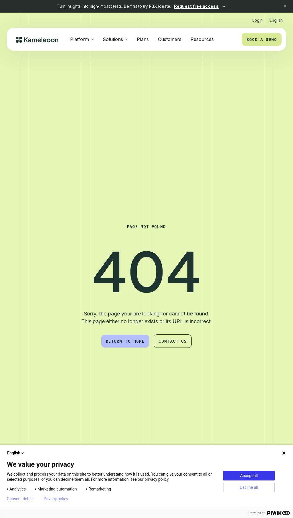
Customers (169, 39)
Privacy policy (56, 499)
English (16, 453)
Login (257, 20)
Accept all (249, 475)
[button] (276, 18)
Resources (202, 39)
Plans (143, 39)
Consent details (21, 499)
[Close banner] (285, 6)
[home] (37, 39)
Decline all (249, 487)
